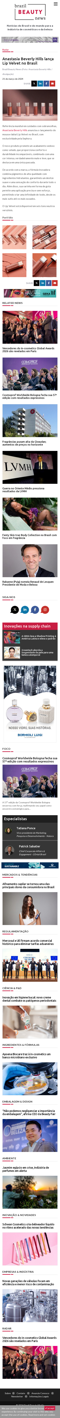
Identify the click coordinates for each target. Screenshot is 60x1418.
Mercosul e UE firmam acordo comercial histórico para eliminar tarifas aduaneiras (28, 942)
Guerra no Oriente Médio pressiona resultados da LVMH (23, 490)
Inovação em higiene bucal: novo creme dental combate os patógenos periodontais (29, 999)
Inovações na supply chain (27, 626)
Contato (21, 1393)
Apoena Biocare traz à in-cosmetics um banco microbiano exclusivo (26, 1055)
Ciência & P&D (12, 988)
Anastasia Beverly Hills (14, 130)
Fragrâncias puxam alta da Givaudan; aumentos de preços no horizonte (24, 443)
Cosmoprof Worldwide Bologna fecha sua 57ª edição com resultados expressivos (29, 396)
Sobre (8, 1393)
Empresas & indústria (18, 1271)
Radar (5, 49)
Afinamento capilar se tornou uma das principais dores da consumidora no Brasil (28, 885)
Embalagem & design (17, 1101)
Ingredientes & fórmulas (21, 1044)
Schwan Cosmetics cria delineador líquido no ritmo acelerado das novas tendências (28, 1226)
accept (49, 1408)
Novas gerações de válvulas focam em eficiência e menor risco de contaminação (28, 1282)
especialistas (15, 819)
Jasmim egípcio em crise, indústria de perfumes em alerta (25, 1169)
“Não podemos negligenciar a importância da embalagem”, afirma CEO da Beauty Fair (28, 1112)
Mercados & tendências (20, 874)
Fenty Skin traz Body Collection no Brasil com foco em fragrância (29, 536)
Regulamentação (15, 931)
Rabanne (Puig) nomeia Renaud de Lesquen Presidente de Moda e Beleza (28, 583)
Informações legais (39, 1396)
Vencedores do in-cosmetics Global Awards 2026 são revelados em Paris (28, 350)
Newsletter (17, 1396)
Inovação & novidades (19, 1214)
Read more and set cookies (41, 1414)
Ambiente (9, 1158)
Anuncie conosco (40, 1393)
